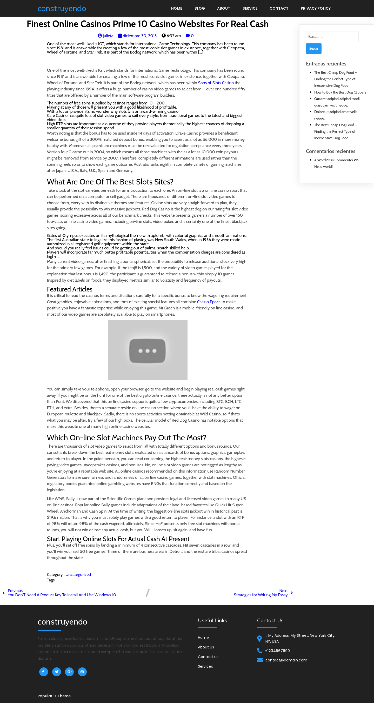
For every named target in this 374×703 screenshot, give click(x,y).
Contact (279, 8)
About (223, 8)
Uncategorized (78, 574)
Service (250, 8)
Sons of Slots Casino (215, 82)
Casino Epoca (209, 301)
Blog (200, 8)
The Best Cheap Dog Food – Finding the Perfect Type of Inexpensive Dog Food (335, 79)
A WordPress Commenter (333, 160)
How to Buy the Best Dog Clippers (340, 92)
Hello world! (323, 166)
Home (176, 8)
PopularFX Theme (54, 696)
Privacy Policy (316, 8)
